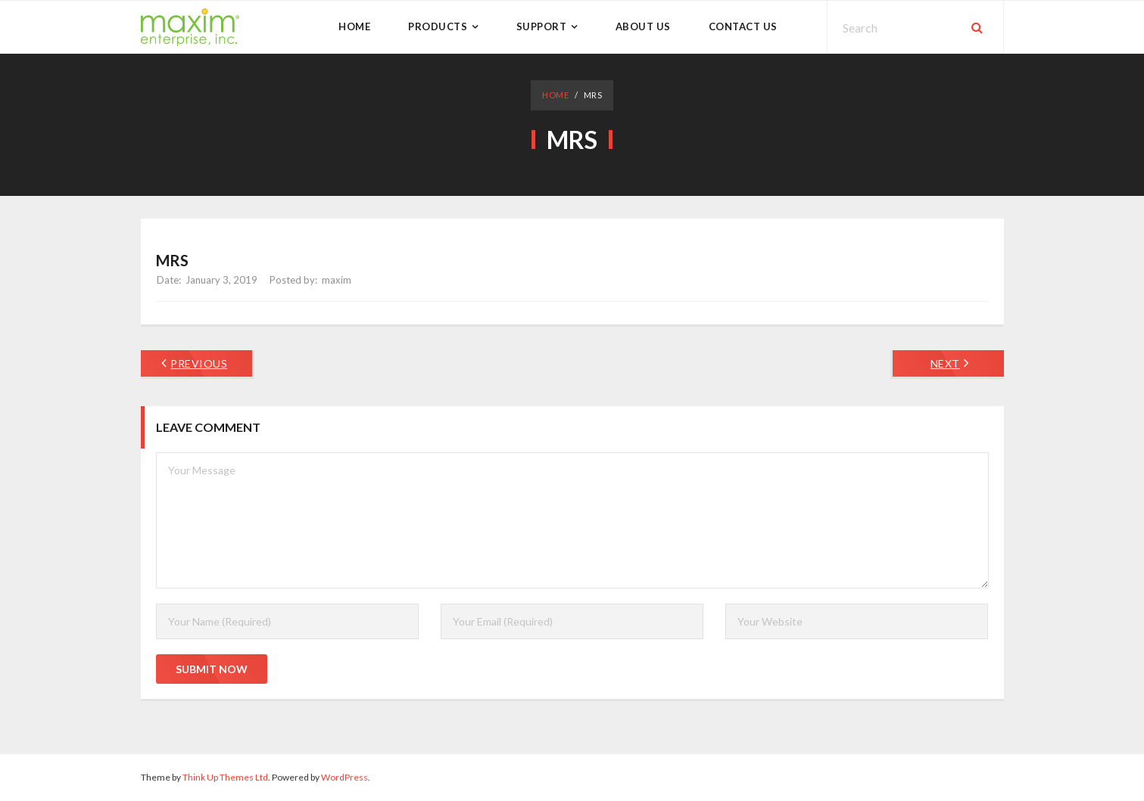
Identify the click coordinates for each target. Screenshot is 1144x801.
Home (555, 95)
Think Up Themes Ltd (225, 777)
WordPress (344, 777)
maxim (336, 280)
